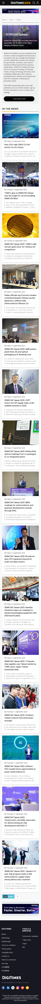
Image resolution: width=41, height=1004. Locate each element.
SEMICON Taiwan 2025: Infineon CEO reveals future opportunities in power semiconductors (20, 769)
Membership (6, 941)
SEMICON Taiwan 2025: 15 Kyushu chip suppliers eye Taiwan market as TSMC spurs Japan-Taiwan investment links (20, 665)
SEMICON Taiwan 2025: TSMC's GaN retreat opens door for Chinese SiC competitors (20, 247)
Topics (18, 20)
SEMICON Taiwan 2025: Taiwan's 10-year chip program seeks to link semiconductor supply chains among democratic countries (20, 875)
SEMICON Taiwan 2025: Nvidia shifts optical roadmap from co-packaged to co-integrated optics (20, 454)
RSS (23, 947)
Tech (11, 20)
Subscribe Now (19, 99)
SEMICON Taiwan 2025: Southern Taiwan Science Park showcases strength (19, 718)
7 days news (26, 940)
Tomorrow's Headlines (30, 936)
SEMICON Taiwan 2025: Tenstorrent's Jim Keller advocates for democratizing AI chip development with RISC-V (19, 821)
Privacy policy (6, 949)
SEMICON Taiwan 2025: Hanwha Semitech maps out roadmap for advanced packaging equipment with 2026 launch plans (20, 611)
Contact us (5, 956)
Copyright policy (7, 952)
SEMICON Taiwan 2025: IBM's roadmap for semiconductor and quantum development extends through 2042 (18, 506)
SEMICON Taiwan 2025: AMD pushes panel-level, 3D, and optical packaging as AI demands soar (20, 352)
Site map (5, 963)
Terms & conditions (9, 945)
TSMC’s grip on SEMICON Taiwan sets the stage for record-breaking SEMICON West (19, 196)
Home (4, 20)
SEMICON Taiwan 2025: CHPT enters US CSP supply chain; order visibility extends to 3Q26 (19, 403)
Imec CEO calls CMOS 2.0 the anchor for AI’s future (17, 145)
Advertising (5, 938)
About (4, 934)
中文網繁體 (5, 967)
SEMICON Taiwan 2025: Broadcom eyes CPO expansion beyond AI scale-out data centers (19, 559)
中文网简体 (5, 971)
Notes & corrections (9, 960)
